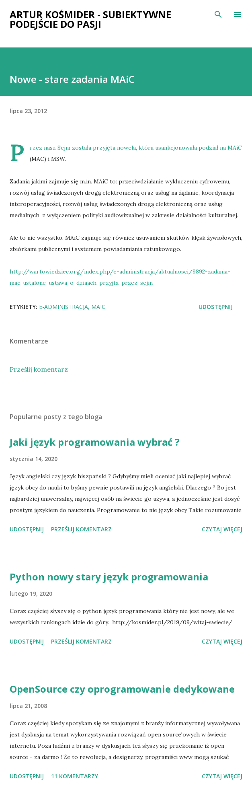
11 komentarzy (74, 776)
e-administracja (63, 307)
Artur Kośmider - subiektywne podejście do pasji (90, 19)
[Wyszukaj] (218, 14)
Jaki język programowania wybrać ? (95, 441)
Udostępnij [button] (216, 307)
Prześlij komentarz (39, 369)
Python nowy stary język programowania (109, 576)
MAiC (98, 307)
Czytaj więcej (222, 529)
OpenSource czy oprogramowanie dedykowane (122, 688)
